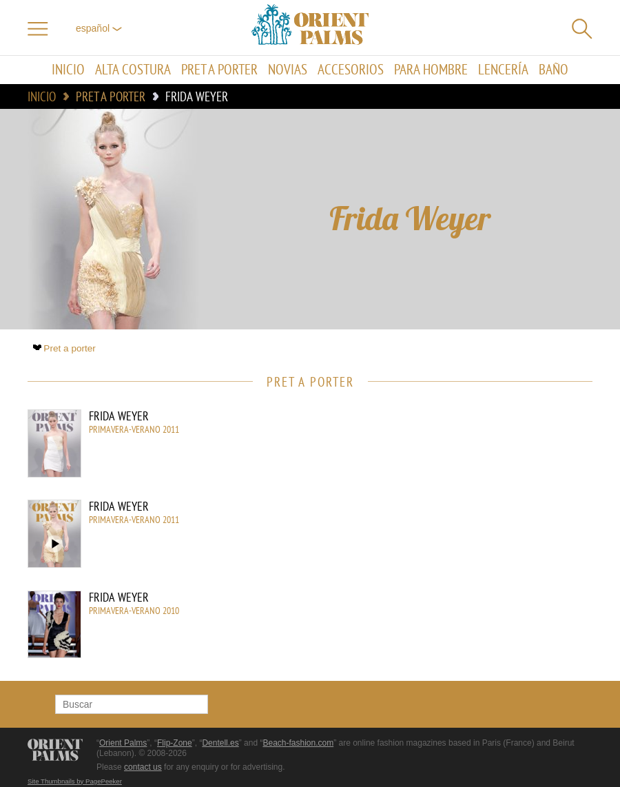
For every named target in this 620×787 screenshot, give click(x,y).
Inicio (68, 70)
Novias (287, 70)
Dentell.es (220, 743)
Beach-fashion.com (297, 743)
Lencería (503, 70)
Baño (553, 70)
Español (99, 28)
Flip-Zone (174, 743)
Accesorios (351, 70)
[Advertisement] (475, 502)
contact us (143, 767)
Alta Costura (133, 70)
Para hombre (431, 70)
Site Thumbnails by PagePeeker (75, 781)
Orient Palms (123, 743)
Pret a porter (219, 70)
